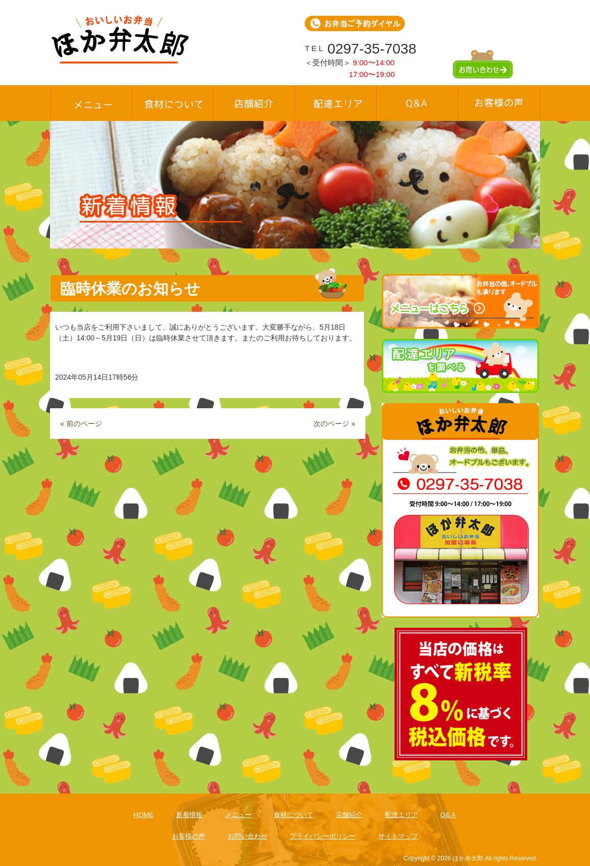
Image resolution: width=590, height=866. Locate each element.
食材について (293, 815)
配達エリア (401, 815)
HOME (143, 815)
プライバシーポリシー (322, 836)
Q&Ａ (448, 815)
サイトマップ (398, 836)
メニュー (238, 815)
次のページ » (334, 423)
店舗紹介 (349, 815)
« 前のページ (81, 423)
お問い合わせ (247, 836)
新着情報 (189, 815)
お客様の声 (188, 836)
